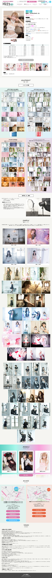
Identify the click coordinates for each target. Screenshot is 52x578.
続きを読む (26, 475)
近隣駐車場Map (13, 514)
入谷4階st (29, 10)
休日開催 (29, 11)
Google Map (13, 511)
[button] (4, 24)
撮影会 (29, 12)
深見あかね (32, 29)
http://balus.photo (28, 33)
